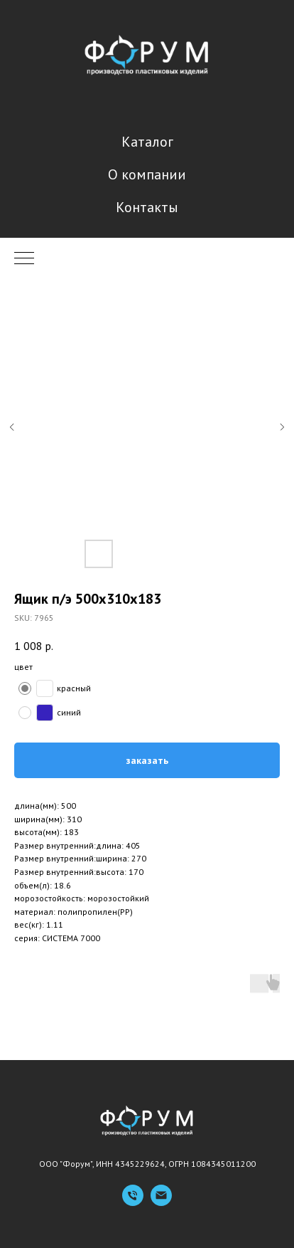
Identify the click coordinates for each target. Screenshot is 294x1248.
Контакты (147, 207)
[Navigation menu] (24, 259)
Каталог (147, 141)
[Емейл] (161, 1202)
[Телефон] (132, 1202)
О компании (147, 174)
